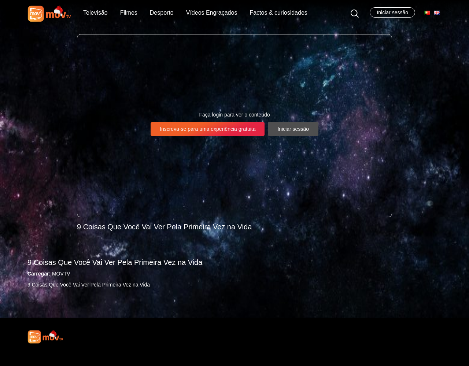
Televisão (95, 13)
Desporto (162, 13)
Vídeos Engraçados (211, 13)
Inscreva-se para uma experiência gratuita (207, 129)
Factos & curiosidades (278, 13)
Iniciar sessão (392, 12)
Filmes (128, 13)
